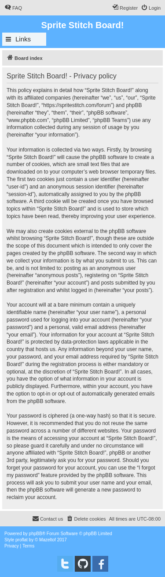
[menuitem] (13, 8)
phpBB (35, 533)
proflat (21, 539)
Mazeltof (47, 539)
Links (23, 39)
